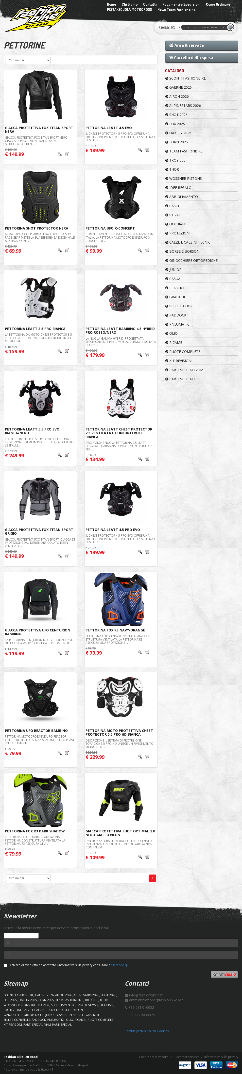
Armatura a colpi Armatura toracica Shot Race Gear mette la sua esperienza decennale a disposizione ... (40, 237)
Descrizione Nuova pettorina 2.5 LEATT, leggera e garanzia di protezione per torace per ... (121, 446)
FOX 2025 (175, 123)
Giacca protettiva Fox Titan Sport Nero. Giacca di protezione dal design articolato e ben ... (36, 140)
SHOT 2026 (176, 114)
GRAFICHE (175, 297)
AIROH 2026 (177, 96)
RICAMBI (174, 342)
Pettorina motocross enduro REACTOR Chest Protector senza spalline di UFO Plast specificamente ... (39, 739)
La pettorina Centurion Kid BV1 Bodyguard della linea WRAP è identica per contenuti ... (39, 641)
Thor (172, 169)
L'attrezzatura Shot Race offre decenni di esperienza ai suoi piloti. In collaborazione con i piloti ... (120, 844)
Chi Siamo (130, 4)
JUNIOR (173, 269)
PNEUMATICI (177, 324)
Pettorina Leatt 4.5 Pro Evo (113, 529)
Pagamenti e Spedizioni (181, 4)
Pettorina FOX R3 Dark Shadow (35, 831)
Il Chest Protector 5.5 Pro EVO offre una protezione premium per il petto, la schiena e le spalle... (40, 442)
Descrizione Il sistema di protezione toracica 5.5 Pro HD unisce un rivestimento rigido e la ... (120, 743)
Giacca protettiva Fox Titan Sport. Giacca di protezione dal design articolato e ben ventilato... (40, 542)
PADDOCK (175, 315)
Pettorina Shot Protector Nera (36, 228)
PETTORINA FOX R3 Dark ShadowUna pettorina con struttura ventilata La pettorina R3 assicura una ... (35, 840)
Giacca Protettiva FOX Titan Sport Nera (39, 129)
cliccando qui (120, 965)
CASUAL (173, 278)
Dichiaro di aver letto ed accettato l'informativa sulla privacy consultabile (66, 965)
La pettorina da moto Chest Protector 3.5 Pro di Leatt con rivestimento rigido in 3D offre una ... (38, 337)
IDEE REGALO (178, 187)
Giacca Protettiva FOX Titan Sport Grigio (39, 531)
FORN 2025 (176, 142)
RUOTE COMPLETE (182, 351)
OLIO (171, 333)
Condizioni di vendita (154, 1057)
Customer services (186, 1057)
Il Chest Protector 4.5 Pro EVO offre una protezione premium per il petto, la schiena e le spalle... (121, 137)
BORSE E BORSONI (182, 251)
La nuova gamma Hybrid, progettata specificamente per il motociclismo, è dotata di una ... (121, 341)
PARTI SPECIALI (180, 379)
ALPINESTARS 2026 (183, 105)
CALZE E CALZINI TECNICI (188, 242)
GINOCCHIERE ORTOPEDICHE (191, 260)
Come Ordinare (218, 4)
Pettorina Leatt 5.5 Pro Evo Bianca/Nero (32, 431)
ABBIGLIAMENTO (181, 196)
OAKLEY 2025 (178, 133)
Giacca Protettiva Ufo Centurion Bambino (37, 632)
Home (111, 4)
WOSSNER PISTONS (183, 178)
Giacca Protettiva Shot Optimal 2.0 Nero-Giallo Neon (120, 833)
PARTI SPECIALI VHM (184, 369)
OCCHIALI (175, 224)
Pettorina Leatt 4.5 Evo (109, 127)
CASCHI (173, 205)
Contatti (150, 4)
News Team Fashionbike (176, 9)
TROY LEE (175, 160)
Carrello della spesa (191, 57)
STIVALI (173, 215)
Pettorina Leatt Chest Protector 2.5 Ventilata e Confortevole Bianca (119, 433)
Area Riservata (186, 45)
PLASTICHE (176, 287)
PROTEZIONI (177, 233)
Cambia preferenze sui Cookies (147, 1031)
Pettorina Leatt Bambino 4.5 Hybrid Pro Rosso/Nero (120, 330)
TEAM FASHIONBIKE (184, 151)
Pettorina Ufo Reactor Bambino (36, 730)
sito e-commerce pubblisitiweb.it (28, 1069)
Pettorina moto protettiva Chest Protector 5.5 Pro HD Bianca (119, 732)
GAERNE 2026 (178, 87)
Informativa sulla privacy (221, 1057)
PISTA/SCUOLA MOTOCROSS (129, 9)
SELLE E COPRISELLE (184, 306)
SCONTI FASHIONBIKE (185, 78)
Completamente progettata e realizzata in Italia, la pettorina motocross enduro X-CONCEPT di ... (119, 237)
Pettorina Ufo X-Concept (110, 228)
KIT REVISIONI (178, 360)
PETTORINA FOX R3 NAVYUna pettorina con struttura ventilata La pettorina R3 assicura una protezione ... (118, 639)
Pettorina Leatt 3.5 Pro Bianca (35, 328)
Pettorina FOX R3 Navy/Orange (115, 630)
